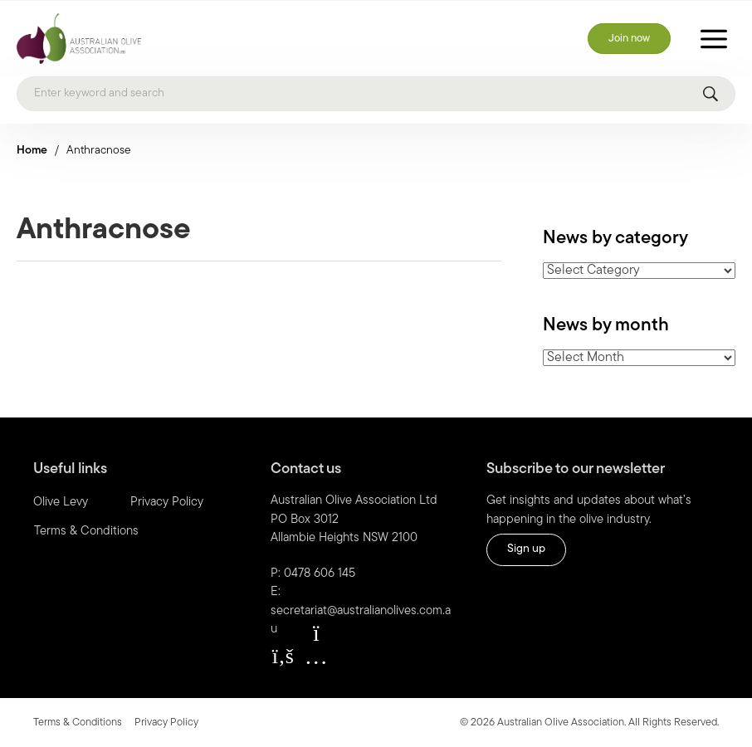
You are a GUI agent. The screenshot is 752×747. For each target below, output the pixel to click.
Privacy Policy (166, 502)
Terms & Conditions (86, 531)
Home (32, 150)
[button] (283, 656)
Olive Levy (60, 502)
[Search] (376, 93)
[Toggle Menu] (714, 38)
